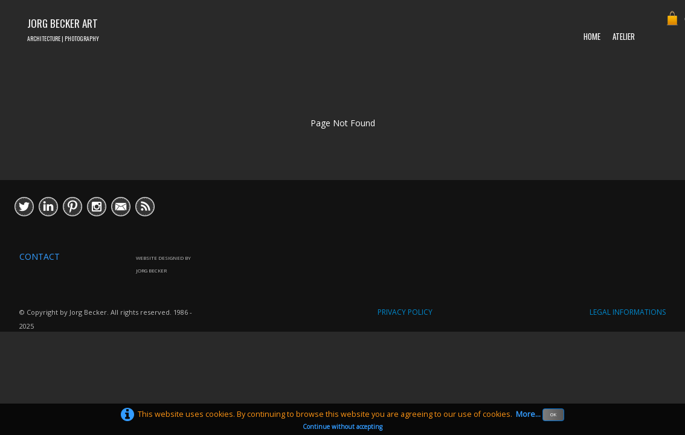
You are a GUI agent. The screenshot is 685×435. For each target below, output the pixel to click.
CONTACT (39, 256)
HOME (592, 36)
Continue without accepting (342, 426)
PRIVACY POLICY (405, 312)
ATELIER (624, 36)
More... (528, 414)
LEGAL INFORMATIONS (628, 312)
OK (553, 414)
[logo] (63, 28)
